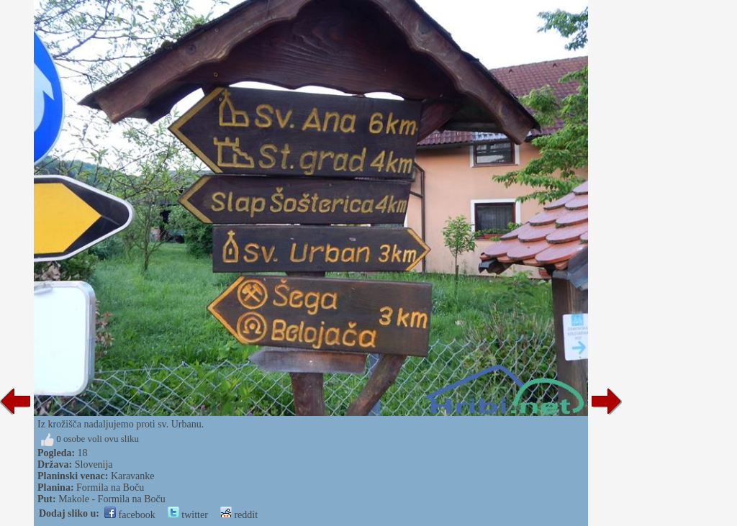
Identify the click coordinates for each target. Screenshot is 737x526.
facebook (129, 514)
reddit (239, 514)
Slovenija (94, 464)
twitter (188, 514)
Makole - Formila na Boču (112, 499)
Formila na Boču (110, 487)
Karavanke (133, 476)
